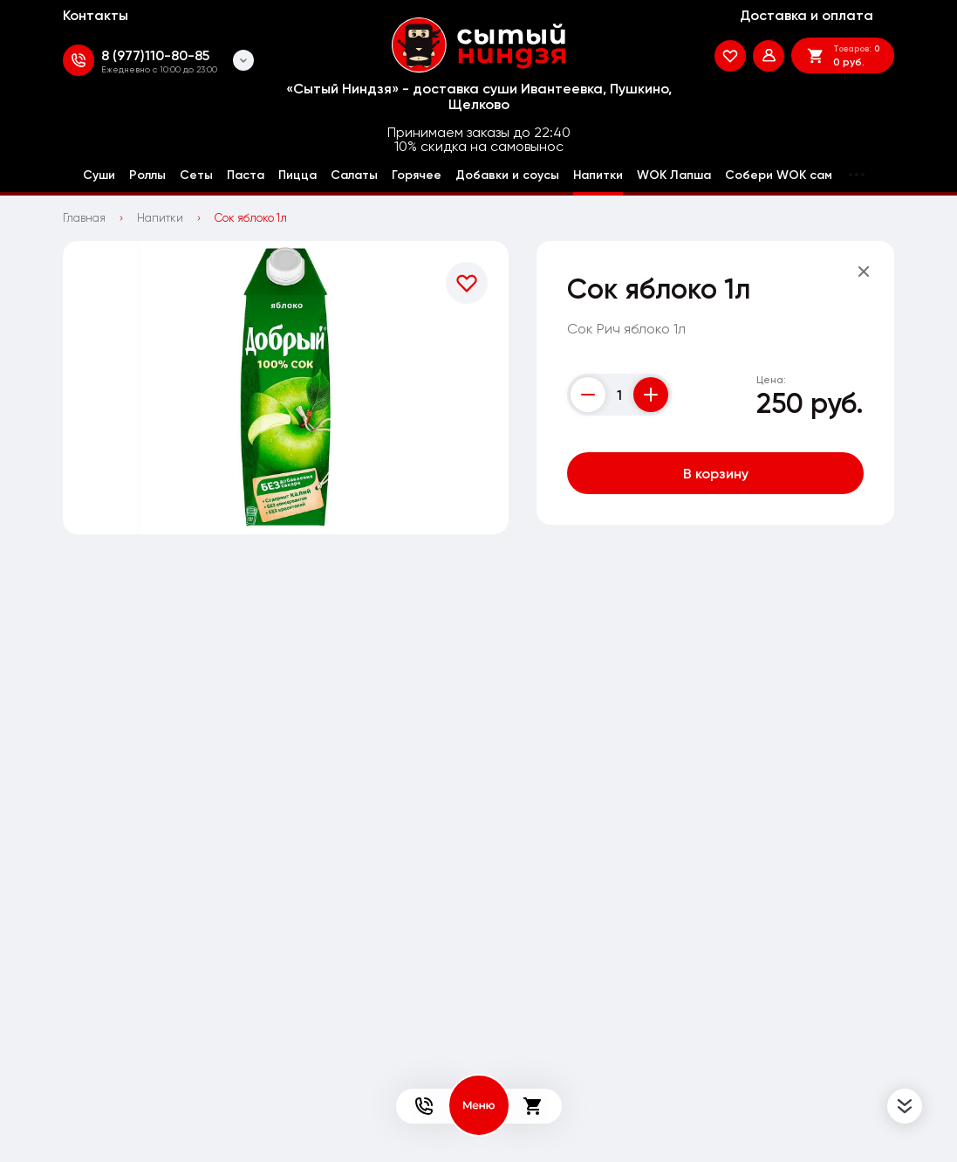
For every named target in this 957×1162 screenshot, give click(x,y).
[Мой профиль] (768, 56)
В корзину (716, 473)
